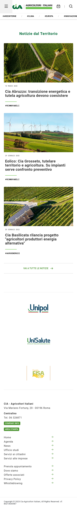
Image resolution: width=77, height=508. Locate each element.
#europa (49, 16)
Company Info (12, 423)
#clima (30, 16)
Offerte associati (28, 474)
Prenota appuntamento (28, 466)
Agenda (28, 441)
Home (28, 437)
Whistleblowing (28, 483)
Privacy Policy (28, 479)
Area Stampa (11, 429)
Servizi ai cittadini (28, 454)
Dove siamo (28, 470)
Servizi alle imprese (28, 458)
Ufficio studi (28, 450)
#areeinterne (9, 16)
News (28, 445)
